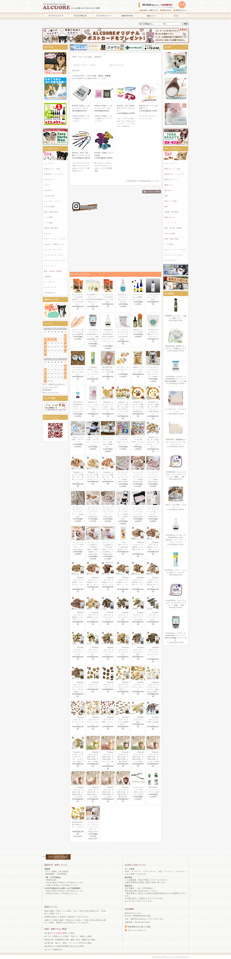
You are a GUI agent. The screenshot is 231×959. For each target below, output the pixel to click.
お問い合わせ (167, 10)
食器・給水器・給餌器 (53, 271)
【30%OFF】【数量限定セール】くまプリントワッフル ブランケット (176, 442)
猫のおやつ (168, 190)
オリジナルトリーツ (104, 16)
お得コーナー (151, 16)
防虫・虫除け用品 (51, 212)
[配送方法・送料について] (55, 865)
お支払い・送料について (150, 10)
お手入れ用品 (49, 206)
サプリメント (49, 179)
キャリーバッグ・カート (53, 255)
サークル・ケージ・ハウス (54, 260)
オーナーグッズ (50, 287)
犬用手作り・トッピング (53, 174)
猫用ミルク (168, 185)
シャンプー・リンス (52, 201)
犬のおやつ (48, 190)
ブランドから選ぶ (85, 57)
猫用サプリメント (171, 179)
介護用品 (47, 276)
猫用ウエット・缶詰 (172, 169)
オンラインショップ (55, 16)
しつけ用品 (48, 217)
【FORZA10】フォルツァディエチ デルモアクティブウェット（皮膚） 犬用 (175, 603)
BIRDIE (98, 57)
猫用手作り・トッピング (174, 174)
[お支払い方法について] (135, 865)
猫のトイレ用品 (170, 201)
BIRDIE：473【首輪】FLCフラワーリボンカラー (126, 108)
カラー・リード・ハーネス (54, 239)
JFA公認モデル (50, 293)
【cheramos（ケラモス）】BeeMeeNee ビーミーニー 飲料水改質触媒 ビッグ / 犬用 (176, 379)
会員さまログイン (181, 10)
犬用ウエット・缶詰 (52, 169)
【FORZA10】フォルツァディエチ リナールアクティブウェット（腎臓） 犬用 (175, 474)
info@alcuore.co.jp (142, 916)
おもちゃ (47, 233)
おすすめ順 (91, 76)
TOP (74, 57)
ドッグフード (49, 163)
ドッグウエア (49, 282)
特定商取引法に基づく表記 (139, 927)
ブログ (176, 16)
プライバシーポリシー (137, 930)
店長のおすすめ (127, 16)
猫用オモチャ (169, 217)
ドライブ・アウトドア (53, 250)
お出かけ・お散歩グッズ (53, 244)
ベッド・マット (50, 266)
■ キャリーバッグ (116, 65)
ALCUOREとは (80, 16)
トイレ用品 (48, 223)
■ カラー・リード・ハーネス (84, 65)
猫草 (166, 196)
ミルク (46, 185)
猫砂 (166, 206)
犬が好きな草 (49, 196)
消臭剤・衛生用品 (51, 228)
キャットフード (170, 163)
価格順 (100, 76)
